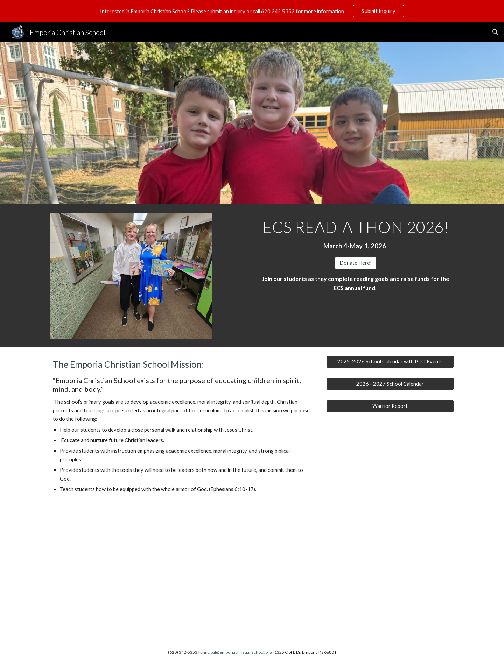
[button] (495, 32)
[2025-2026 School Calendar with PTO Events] (390, 362)
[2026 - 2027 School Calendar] (390, 384)
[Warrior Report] (390, 406)
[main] (355, 235)
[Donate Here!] (355, 263)
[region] (252, 11)
